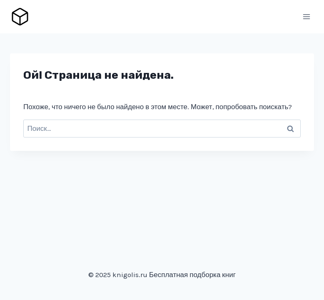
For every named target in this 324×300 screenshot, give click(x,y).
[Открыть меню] (306, 16)
